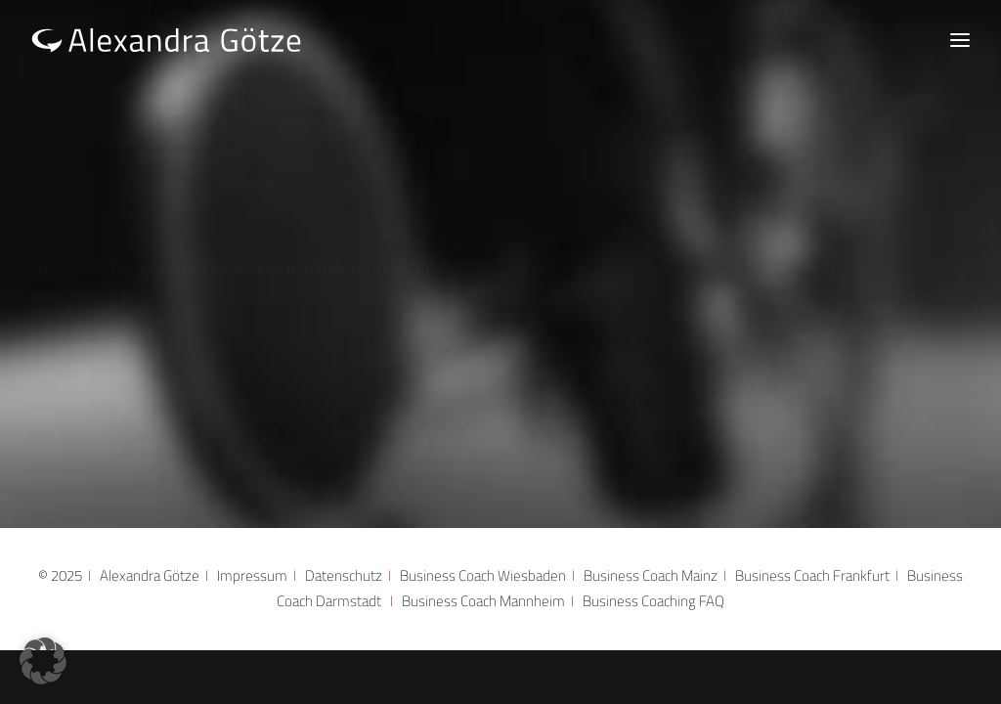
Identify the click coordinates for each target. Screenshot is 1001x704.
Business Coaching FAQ (653, 601)
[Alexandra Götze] (166, 39)
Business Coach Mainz (651, 575)
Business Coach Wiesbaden (483, 575)
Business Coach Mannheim (486, 601)
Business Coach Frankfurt (812, 575)
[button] (43, 661)
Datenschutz (343, 575)
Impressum (252, 575)
